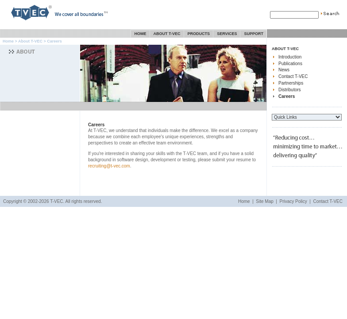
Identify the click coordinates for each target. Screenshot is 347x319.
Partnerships (290, 83)
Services (227, 33)
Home (141, 33)
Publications (290, 63)
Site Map (264, 201)
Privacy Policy (293, 201)
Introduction (289, 56)
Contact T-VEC (293, 76)
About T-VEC (167, 33)
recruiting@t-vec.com (109, 165)
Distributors (289, 89)
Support (253, 33)
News (283, 69)
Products (199, 33)
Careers (286, 96)
